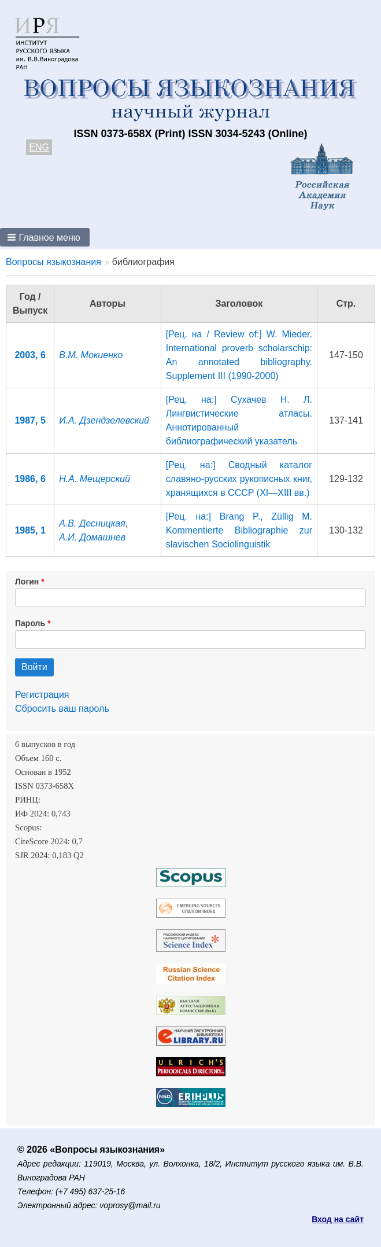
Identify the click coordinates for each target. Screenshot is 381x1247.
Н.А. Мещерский (94, 479)
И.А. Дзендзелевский (104, 420)
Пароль (30, 623)
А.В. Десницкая (92, 523)
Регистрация (42, 695)
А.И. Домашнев (92, 537)
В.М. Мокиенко (91, 355)
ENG (39, 147)
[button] (45, 237)
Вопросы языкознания (53, 262)
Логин (27, 581)
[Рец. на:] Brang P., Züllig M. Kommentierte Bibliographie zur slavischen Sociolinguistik (239, 530)
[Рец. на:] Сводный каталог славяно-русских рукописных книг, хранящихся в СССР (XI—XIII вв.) (239, 479)
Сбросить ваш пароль (62, 708)
